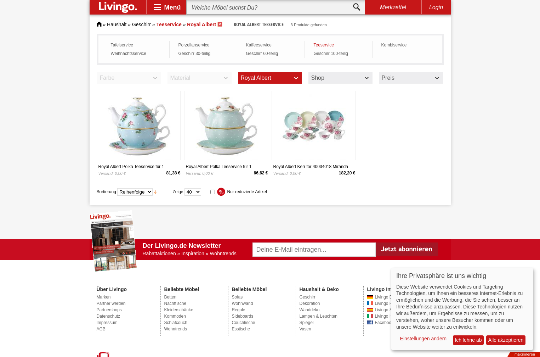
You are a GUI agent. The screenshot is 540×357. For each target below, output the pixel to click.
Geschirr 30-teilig (194, 53)
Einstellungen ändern (423, 338)
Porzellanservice (194, 45)
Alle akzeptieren (506, 340)
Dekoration (310, 303)
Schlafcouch (175, 322)
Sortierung (106, 191)
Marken (104, 297)
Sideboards (243, 316)
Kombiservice (394, 45)
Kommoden (175, 316)
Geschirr (141, 24)
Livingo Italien (388, 316)
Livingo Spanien (390, 309)
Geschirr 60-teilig (262, 53)
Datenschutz (108, 316)
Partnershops (109, 309)
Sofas (237, 297)
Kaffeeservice (259, 45)
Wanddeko (310, 309)
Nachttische (175, 303)
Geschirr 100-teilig (331, 53)
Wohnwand (242, 303)
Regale (238, 309)
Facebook (384, 322)
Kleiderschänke (178, 309)
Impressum (107, 322)
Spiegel (307, 322)
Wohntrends (175, 329)
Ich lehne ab (468, 340)
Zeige (178, 191)
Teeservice (324, 45)
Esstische (241, 329)
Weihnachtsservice (129, 53)
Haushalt (116, 24)
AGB (101, 329)
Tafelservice (122, 45)
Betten (170, 297)
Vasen (305, 329)
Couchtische (243, 322)
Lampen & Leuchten (318, 316)
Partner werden (111, 303)
